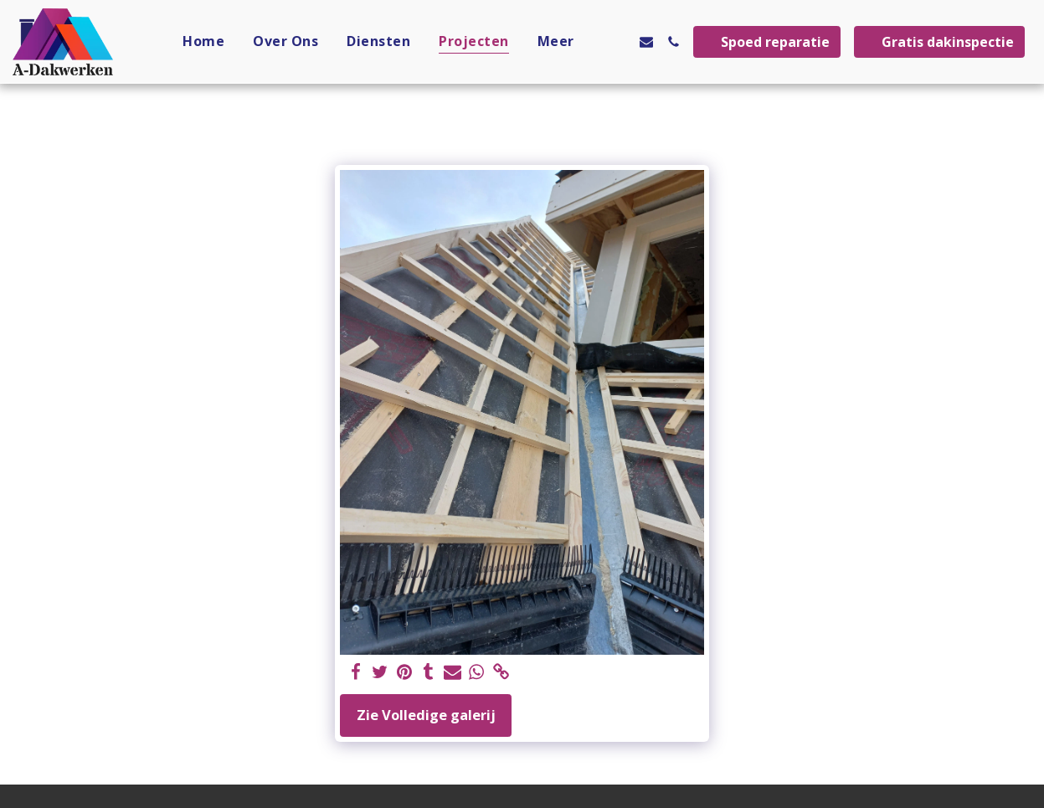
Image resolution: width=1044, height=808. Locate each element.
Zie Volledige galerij (426, 714)
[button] (619, 42)
